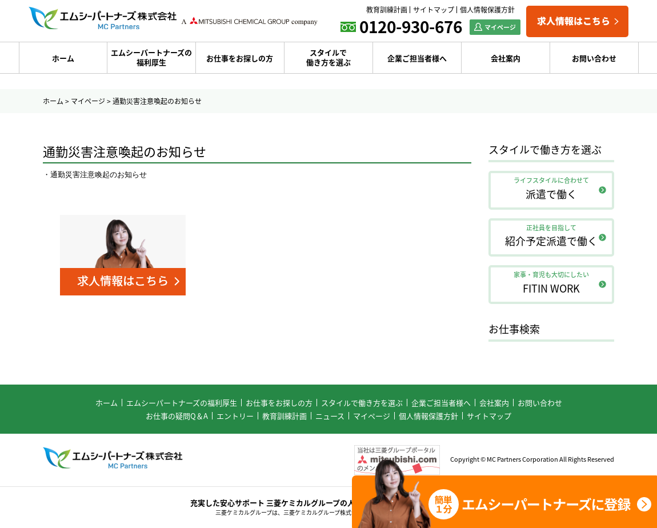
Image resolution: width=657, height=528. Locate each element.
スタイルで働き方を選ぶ (328, 57)
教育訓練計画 (386, 10)
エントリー (235, 415)
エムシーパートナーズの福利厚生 (151, 57)
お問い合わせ (594, 58)
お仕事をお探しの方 (239, 58)
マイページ (88, 101)
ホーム (63, 58)
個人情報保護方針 (487, 10)
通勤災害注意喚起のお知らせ (98, 174)
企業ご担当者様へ (417, 58)
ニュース (329, 415)
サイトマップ (433, 10)
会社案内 (505, 58)
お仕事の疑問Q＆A (177, 415)
